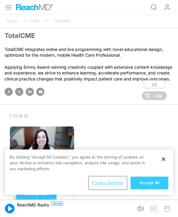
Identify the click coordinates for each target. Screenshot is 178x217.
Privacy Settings (107, 182)
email (40, 92)
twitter (19, 92)
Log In (167, 7)
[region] (89, 172)
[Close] (163, 159)
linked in (30, 92)
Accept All (149, 182)
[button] (10, 208)
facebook (9, 92)
